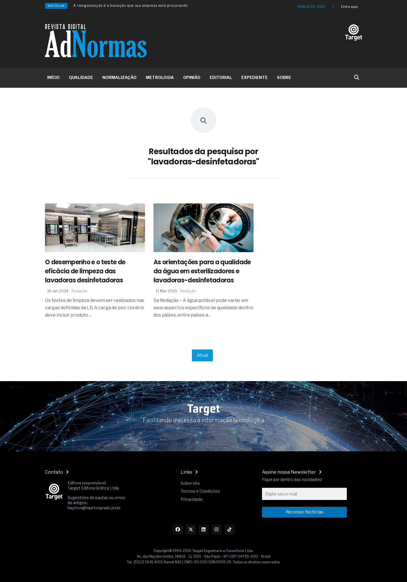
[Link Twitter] (191, 529)
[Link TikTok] (230, 529)
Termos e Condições (200, 491)
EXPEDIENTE (254, 77)
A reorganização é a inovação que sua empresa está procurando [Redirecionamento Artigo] (130, 5)
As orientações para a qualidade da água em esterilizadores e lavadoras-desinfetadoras (202, 271)
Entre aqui (349, 7)
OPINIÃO (191, 77)
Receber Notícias (304, 512)
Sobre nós (190, 483)
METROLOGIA (160, 77)
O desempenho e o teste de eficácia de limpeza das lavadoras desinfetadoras (85, 271)
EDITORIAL (221, 77)
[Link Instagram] (217, 529)
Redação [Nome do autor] (79, 291)
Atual (202, 355)
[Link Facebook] (178, 529)
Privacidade (192, 499)
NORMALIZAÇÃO (119, 77)
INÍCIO (53, 77)
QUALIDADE (81, 77)
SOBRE (284, 77)
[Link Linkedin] (204, 529)
